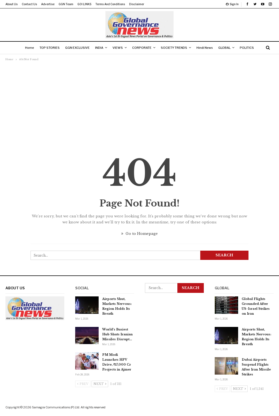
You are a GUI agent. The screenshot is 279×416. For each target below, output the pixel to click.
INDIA (97, 48)
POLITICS (252, 48)
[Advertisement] (139, 103)
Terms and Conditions (110, 4)
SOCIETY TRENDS (175, 48)
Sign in (232, 4)
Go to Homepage (139, 233)
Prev (83, 384)
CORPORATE (142, 48)
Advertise (47, 4)
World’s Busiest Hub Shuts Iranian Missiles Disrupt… (117, 334)
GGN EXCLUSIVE (74, 48)
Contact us (29, 4)
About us (11, 4)
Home (24, 48)
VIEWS (117, 48)
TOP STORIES (46, 48)
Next (99, 384)
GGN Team (66, 4)
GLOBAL (228, 48)
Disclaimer (136, 4)
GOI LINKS (84, 4)
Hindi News (207, 48)
